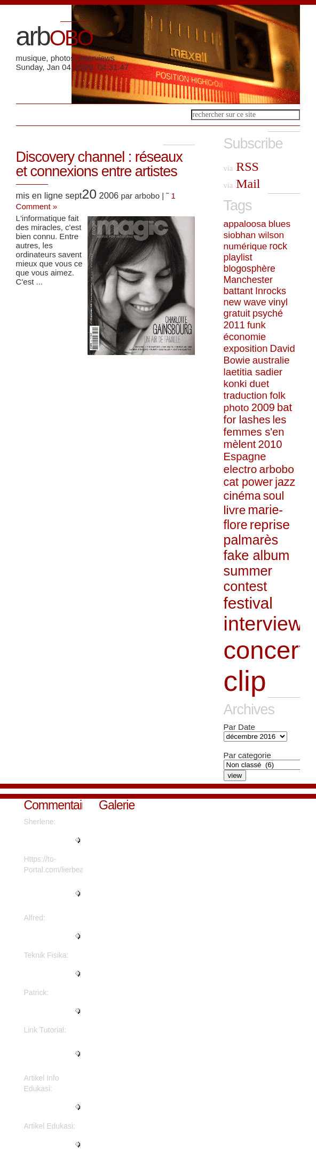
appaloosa (245, 223)
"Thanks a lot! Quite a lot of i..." (50, 936)
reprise (270, 524)
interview (263, 623)
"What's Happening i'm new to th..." (47, 894)
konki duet (247, 383)
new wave (245, 302)
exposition (246, 348)
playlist (238, 257)
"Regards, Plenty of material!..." (51, 840)
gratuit (237, 313)
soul (274, 495)
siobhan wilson (254, 235)
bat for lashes (258, 413)
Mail (242, 184)
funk (256, 324)
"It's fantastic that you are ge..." (51, 1144)
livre (235, 510)
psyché (267, 313)
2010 (270, 444)
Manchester (248, 279)
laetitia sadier (253, 371)
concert (265, 650)
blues (279, 223)
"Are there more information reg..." (52, 973)
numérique (245, 246)
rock (278, 246)
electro (240, 469)
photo (236, 407)
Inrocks (270, 291)
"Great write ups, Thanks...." (51, 1011)
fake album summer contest (257, 571)
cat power (248, 482)
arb (54, 36)
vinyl (278, 302)
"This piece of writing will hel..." (50, 1107)
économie (245, 336)
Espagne (245, 456)
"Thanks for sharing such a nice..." (47, 1054)
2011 (234, 325)
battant (238, 291)
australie (271, 360)
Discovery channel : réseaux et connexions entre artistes (99, 164)
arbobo (276, 469)
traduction (245, 395)
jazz (285, 482)
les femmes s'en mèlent (255, 432)
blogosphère (249, 268)
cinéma (242, 495)
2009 (263, 407)
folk (278, 395)
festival (248, 603)
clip (245, 681)
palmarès (251, 539)
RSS (241, 167)
